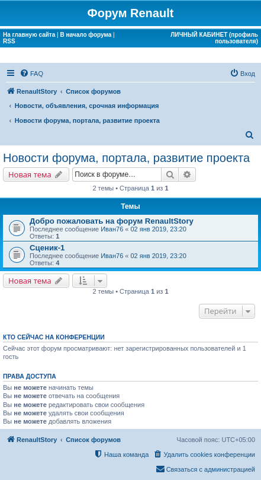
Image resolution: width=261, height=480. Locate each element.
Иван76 (112, 229)
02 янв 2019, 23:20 (158, 229)
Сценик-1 (47, 247)
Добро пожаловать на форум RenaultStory (112, 221)
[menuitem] (31, 73)
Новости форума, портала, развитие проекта (126, 157)
